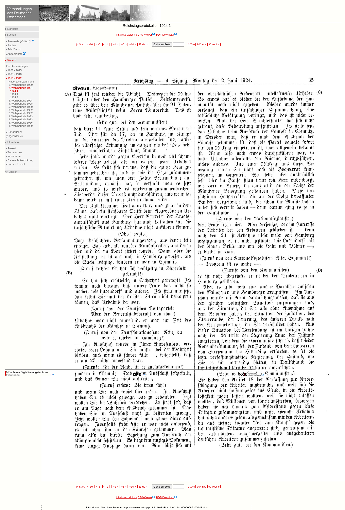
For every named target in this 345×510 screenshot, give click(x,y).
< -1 (106, 44)
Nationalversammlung (21, 81)
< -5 (98, 44)
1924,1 (14, 91)
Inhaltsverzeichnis (126, 34)
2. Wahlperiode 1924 (20, 87)
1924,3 (14, 97)
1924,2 (14, 94)
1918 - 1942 (14, 78)
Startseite (12, 28)
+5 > (123, 44)
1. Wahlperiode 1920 (20, 84)
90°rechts (214, 44)
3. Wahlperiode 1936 (20, 122)
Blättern (11, 60)
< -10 (90, 44)
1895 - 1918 (14, 74)
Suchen (11, 34)
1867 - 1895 (14, 70)
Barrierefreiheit (16, 164)
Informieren (13, 142)
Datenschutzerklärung (20, 160)
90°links (201, 44)
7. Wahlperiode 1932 (20, 113)
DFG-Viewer (146, 34)
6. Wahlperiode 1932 (20, 110)
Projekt (11, 148)
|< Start (80, 44)
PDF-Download (166, 34)
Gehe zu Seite (161, 44)
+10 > (132, 44)
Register (12, 45)
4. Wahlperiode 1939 (20, 125)
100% (191, 44)
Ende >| (143, 44)
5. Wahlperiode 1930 (20, 106)
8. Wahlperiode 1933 (20, 116)
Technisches (14, 152)
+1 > (115, 44)
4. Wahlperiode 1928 (20, 103)
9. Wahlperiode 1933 (20, 119)
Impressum (14, 156)
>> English (11, 171)
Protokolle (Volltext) (20, 41)
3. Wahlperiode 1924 (20, 100)
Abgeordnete (16, 53)
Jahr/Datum (14, 49)
